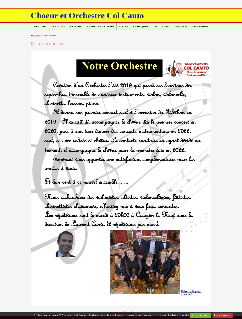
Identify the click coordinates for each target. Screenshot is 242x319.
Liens (155, 26)
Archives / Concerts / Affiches (100, 26)
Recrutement (76, 26)
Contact (166, 26)
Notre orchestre (58, 26)
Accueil (36, 36)
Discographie (180, 26)
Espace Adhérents (199, 26)
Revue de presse (140, 26)
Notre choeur (40, 26)
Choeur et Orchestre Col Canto (87, 15)
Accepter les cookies (200, 315)
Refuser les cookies (222, 315)
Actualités (123, 26)
